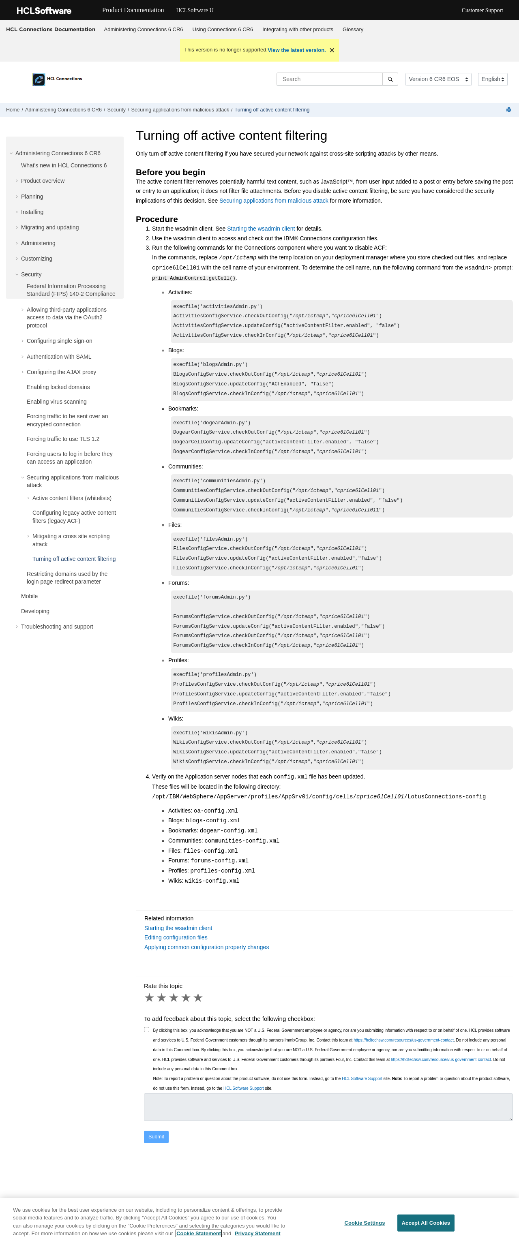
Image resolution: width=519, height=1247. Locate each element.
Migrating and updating (50, 227)
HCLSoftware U (194, 10)
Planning (32, 196)
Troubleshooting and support (57, 626)
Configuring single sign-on (59, 341)
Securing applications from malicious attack (180, 110)
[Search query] (337, 79)
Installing (32, 212)
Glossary (353, 29)
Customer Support (482, 10)
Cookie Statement (198, 1238)
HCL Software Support (362, 1105)
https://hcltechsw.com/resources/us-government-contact (404, 1067)
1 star (150, 1024)
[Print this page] (509, 110)
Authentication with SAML (59, 356)
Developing (35, 611)
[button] (12, 153)
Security (116, 110)
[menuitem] (143, 29)
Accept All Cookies (426, 1227)
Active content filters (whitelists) (72, 498)
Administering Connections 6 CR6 (143, 29)
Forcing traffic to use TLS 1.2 (63, 439)
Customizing (36, 258)
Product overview (42, 181)
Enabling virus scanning (57, 401)
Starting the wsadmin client (261, 228)
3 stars (174, 1024)
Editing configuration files (176, 964)
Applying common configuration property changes (206, 974)
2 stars (162, 1024)
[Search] (390, 79)
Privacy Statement (258, 1238)
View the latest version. (297, 50)
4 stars (186, 1024)
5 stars (199, 1024)
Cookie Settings (364, 1227)
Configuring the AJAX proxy (61, 372)
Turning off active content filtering (272, 110)
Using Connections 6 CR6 (223, 29)
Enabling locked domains (58, 387)
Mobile (29, 596)
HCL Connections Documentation (50, 29)
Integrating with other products (297, 29)
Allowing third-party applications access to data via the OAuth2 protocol (67, 317)
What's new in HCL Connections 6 (64, 165)
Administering (38, 243)
